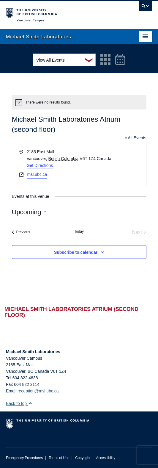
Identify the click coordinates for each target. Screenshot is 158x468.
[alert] (79, 102)
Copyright (82, 458)
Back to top (19, 403)
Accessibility (105, 458)
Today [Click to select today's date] (79, 231)
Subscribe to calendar (75, 252)
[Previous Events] (21, 232)
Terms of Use (59, 458)
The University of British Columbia (57, 12)
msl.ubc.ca (37, 174)
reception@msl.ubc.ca (38, 391)
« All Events (135, 137)
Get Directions (40, 165)
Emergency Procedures (24, 458)
